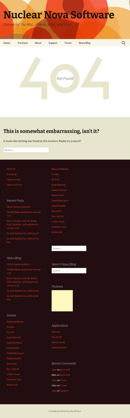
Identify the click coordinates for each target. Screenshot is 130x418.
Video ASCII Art (14, 184)
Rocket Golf (58, 195)
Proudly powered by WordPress (65, 411)
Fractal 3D (12, 174)
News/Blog (85, 42)
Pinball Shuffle (59, 205)
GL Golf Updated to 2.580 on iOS (23, 233)
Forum (68, 42)
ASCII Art (11, 168)
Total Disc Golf (59, 226)
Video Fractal (13, 179)
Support (53, 42)
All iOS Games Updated (18, 206)
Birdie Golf (57, 232)
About (38, 42)
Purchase (23, 42)
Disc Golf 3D (58, 216)
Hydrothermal (59, 184)
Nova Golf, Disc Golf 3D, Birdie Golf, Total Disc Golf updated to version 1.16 (22, 224)
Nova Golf (56, 211)
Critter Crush (58, 221)
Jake (54, 369)
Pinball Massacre (60, 200)
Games (6, 42)
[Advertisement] (62, 300)
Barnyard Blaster (60, 168)
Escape (55, 174)
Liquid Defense (59, 190)
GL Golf (55, 179)
